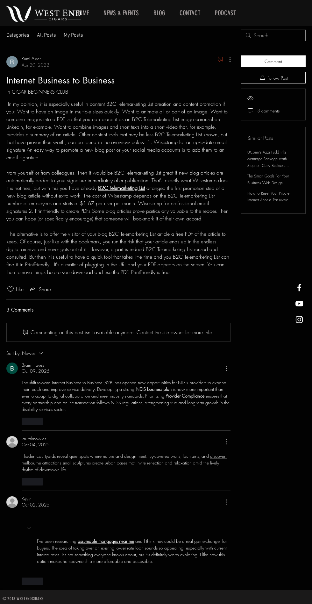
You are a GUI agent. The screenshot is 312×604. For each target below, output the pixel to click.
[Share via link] (40, 289)
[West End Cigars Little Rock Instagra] (299, 319)
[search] (273, 35)
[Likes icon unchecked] (10, 289)
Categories (17, 35)
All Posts (46, 35)
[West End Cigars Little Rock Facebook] (299, 287)
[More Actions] (226, 59)
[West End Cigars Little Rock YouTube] (299, 303)
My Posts (73, 35)
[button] (29, 528)
